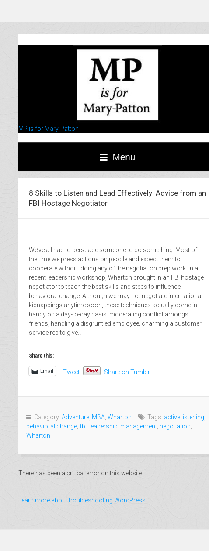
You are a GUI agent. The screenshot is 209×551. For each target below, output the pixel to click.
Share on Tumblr (127, 371)
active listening (184, 417)
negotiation (175, 426)
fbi (83, 426)
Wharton (120, 417)
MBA (98, 417)
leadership (103, 426)
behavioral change (51, 426)
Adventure (75, 417)
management (138, 426)
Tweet (71, 371)
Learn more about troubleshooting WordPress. (82, 500)
